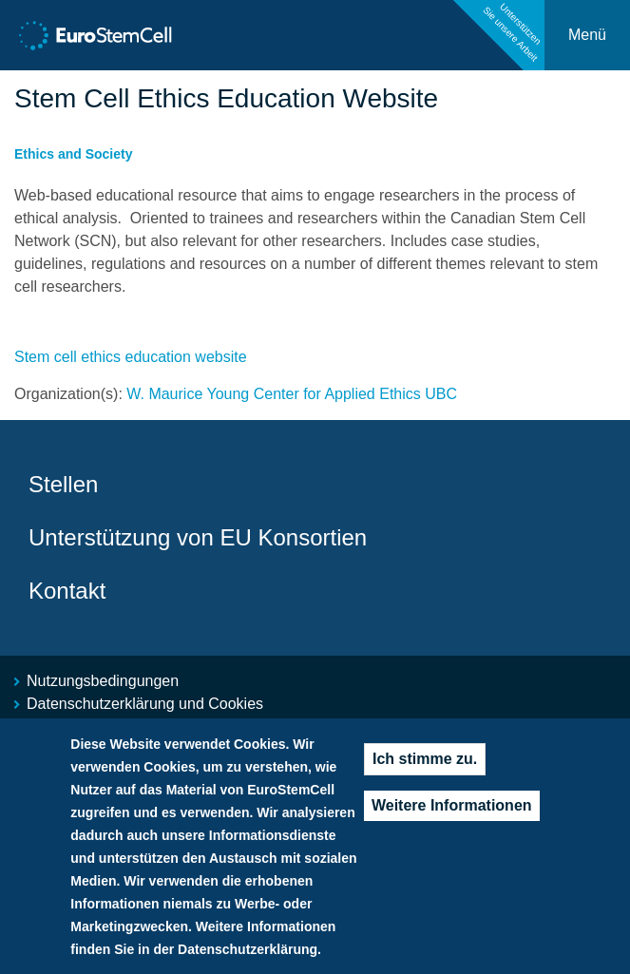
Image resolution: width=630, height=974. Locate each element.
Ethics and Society (73, 154)
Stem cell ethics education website (130, 357)
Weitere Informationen (452, 814)
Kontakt (67, 590)
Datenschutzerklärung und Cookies (145, 704)
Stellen (63, 484)
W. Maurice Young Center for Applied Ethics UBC (291, 394)
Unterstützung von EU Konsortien (198, 537)
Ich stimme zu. (424, 767)
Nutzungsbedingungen (103, 681)
